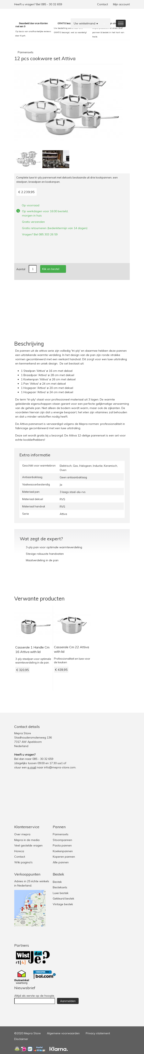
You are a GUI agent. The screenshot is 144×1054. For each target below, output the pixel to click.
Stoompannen (62, 840)
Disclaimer (21, 1039)
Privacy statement (98, 1033)
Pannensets (25, 52)
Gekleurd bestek (63, 898)
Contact (102, 4)
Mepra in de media (27, 840)
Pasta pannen (62, 845)
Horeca (19, 851)
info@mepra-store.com (60, 767)
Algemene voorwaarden (63, 1033)
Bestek (57, 882)
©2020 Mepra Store (27, 1033)
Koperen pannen (64, 856)
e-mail (31, 767)
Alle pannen (61, 862)
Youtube (126, 726)
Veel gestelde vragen (28, 845)
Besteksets (60, 887)
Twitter (109, 726)
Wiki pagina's (23, 862)
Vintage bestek (63, 904)
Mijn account (121, 4)
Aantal (20, 269)
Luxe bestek (60, 893)
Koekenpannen (63, 851)
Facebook (118, 726)
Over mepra (22, 834)
